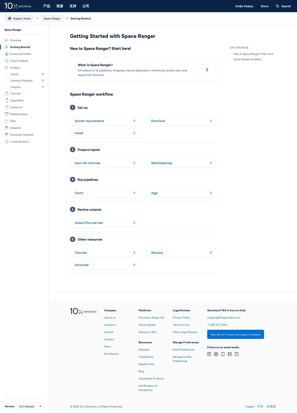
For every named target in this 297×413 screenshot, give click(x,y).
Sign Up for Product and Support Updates (236, 334)
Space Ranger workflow (247, 59)
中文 (260, 406)
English (250, 406)
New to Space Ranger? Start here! (253, 54)
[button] (43, 74)
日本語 (271, 406)
